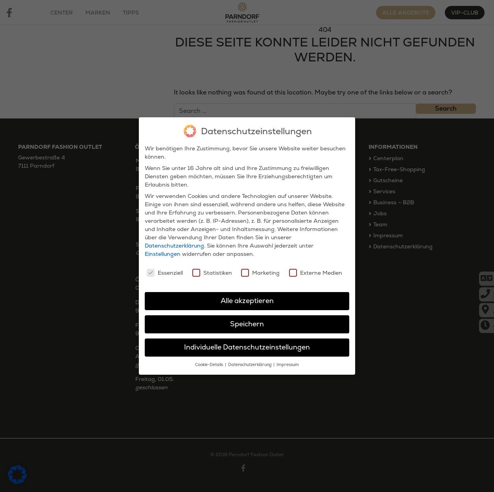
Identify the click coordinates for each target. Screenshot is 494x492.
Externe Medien (315, 272)
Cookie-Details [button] (209, 363)
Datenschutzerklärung (174, 245)
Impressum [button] (287, 363)
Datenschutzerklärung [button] (250, 363)
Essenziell (165, 272)
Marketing (260, 272)
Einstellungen (163, 253)
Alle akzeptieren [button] (247, 300)
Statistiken (212, 272)
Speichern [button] (247, 323)
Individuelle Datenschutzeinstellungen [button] (247, 346)
